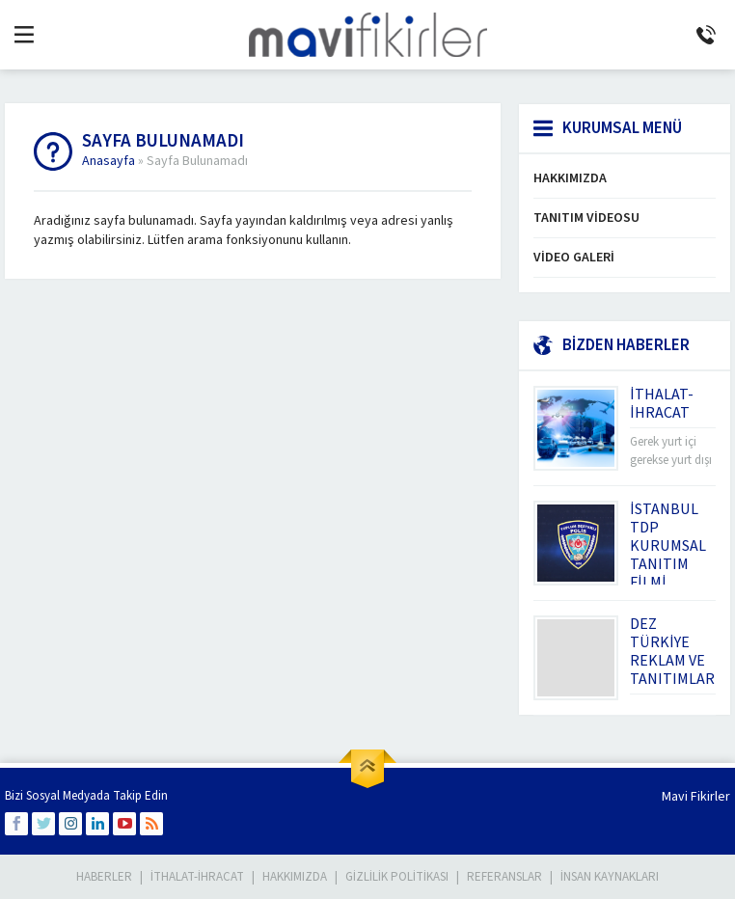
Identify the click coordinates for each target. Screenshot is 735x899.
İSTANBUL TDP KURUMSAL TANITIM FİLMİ (668, 546)
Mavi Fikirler (696, 796)
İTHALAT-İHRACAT (662, 403)
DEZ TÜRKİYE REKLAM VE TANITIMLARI (675, 651)
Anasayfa (108, 161)
